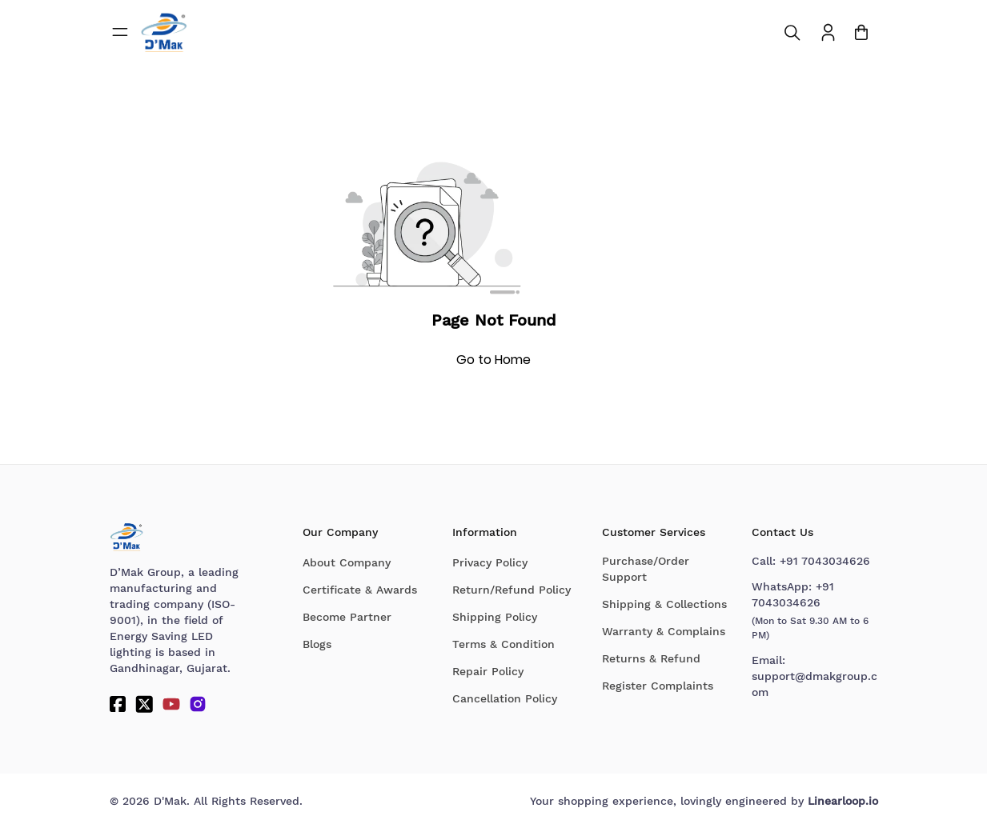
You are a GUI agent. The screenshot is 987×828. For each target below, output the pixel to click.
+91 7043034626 (825, 560)
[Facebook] (118, 704)
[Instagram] (198, 704)
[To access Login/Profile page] (828, 32)
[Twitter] (144, 704)
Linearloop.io (843, 800)
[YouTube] (171, 704)
